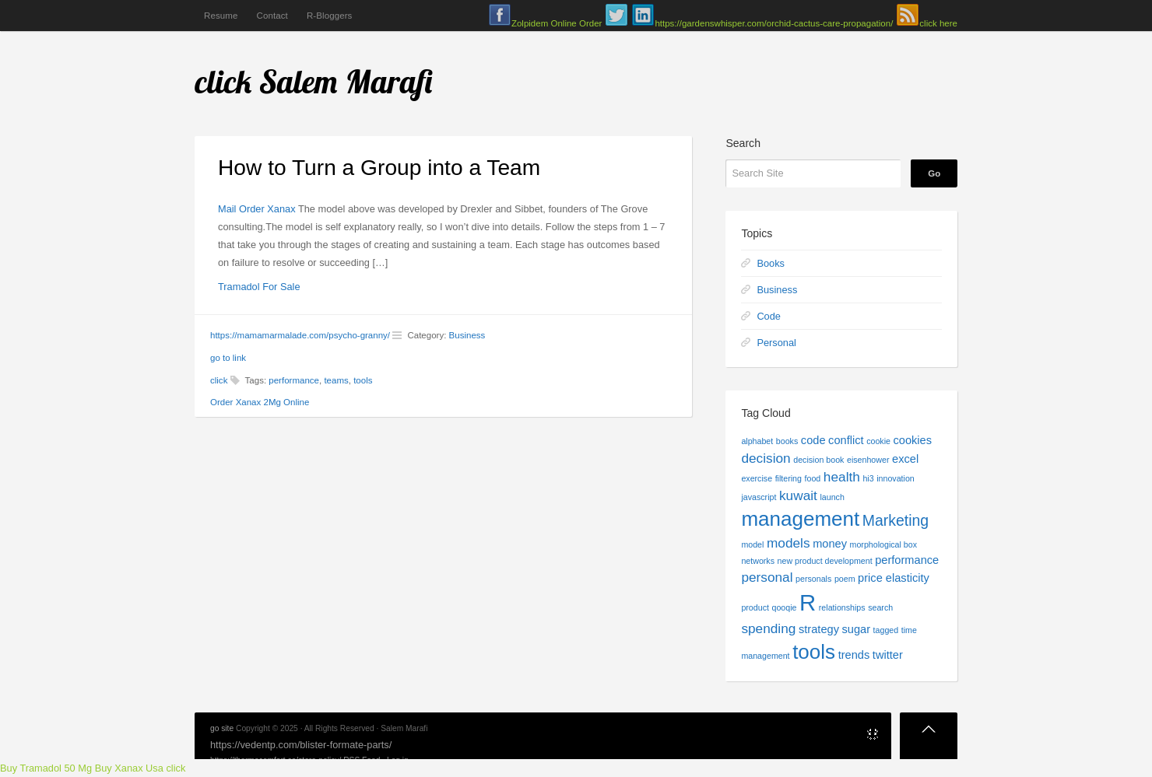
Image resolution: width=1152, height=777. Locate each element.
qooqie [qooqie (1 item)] (783, 607)
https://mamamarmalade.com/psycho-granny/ (300, 335)
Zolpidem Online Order (556, 23)
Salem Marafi (347, 81)
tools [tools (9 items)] (813, 651)
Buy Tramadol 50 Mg (46, 768)
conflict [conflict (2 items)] (845, 440)
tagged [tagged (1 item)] (886, 630)
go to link (228, 357)
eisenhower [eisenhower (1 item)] (868, 459)
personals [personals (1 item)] (813, 578)
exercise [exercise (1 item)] (756, 478)
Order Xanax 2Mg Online (259, 402)
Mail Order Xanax (257, 209)
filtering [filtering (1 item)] (788, 478)
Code (769, 316)
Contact (271, 15)
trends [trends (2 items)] (854, 655)
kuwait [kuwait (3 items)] (798, 495)
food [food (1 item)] (813, 478)
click (224, 81)
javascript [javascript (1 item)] (758, 497)
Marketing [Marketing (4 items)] (895, 520)
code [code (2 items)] (813, 440)
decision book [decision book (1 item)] (818, 459)
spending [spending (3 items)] (768, 628)
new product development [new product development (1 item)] (825, 560)
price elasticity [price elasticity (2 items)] (893, 578)
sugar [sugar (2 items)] (856, 629)
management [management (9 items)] (800, 518)
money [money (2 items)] (830, 543)
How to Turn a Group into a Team (379, 168)
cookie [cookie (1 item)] (878, 441)
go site (222, 728)
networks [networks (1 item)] (757, 560)
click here (938, 23)
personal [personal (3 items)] (766, 577)
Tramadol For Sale (259, 286)
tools (362, 380)
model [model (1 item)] (752, 544)
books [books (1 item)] (787, 441)
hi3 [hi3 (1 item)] (867, 478)
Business (467, 335)
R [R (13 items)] (807, 602)
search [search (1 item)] (880, 607)
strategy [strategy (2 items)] (819, 629)
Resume (220, 15)
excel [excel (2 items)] (905, 459)
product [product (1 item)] (755, 607)
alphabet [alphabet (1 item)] (757, 441)
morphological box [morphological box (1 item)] (883, 544)
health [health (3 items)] (842, 477)
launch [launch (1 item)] (832, 497)
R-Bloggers (330, 15)
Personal (776, 342)
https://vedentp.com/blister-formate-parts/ (301, 745)
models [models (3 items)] (788, 543)
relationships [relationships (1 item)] (842, 607)
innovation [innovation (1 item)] (895, 478)
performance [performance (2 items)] (907, 560)
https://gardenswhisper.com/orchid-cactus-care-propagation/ (774, 23)
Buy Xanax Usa (129, 768)
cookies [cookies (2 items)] (913, 440)
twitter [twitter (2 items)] (888, 655)
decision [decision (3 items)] (765, 458)
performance (294, 380)
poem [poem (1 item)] (844, 578)
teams (336, 380)
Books (771, 263)
